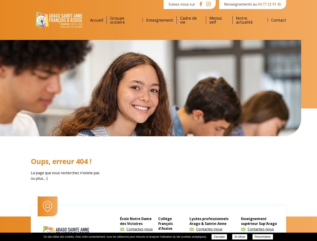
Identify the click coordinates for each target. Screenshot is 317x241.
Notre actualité (244, 20)
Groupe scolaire (117, 20)
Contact (278, 20)
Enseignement (159, 20)
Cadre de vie (188, 20)
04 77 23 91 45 (269, 4)
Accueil (96, 20)
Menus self (215, 20)
